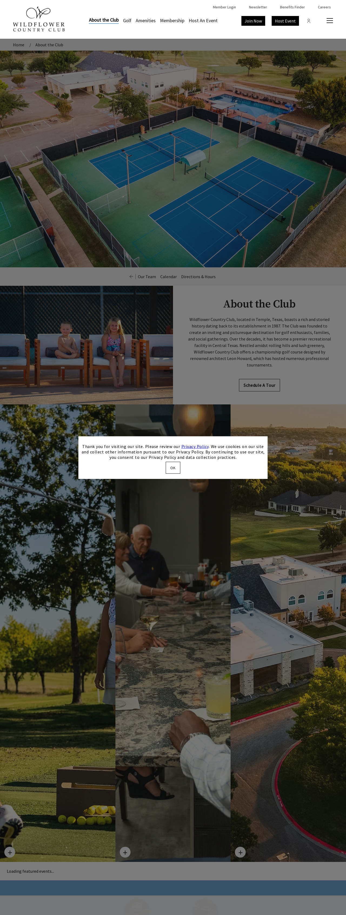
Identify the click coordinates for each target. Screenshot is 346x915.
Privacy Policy (195, 446)
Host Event (285, 21)
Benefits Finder (292, 7)
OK (173, 467)
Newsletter (258, 7)
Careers (324, 7)
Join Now (253, 21)
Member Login (224, 7)
